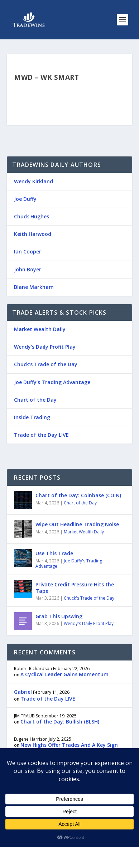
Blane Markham (34, 287)
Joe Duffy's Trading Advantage (68, 564)
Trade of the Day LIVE (41, 434)
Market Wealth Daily (40, 329)
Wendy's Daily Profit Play (89, 623)
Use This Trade (54, 553)
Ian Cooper (27, 251)
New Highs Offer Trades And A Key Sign (69, 744)
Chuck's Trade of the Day (89, 598)
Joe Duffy (25, 198)
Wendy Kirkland (33, 181)
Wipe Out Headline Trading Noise (77, 524)
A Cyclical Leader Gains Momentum (64, 674)
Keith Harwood (32, 234)
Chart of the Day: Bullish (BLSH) (59, 721)
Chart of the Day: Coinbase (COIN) (78, 495)
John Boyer (27, 269)
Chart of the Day (35, 399)
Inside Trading (32, 417)
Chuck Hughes (31, 216)
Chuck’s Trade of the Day (45, 364)
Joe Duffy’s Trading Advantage (52, 382)
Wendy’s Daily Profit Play (45, 346)
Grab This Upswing (58, 616)
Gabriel (23, 691)
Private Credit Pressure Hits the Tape (74, 587)
